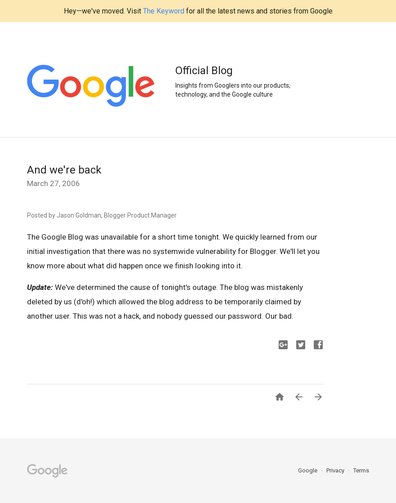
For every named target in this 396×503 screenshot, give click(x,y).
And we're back (64, 170)
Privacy (336, 470)
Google (308, 470)
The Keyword (163, 11)
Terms (361, 470)
